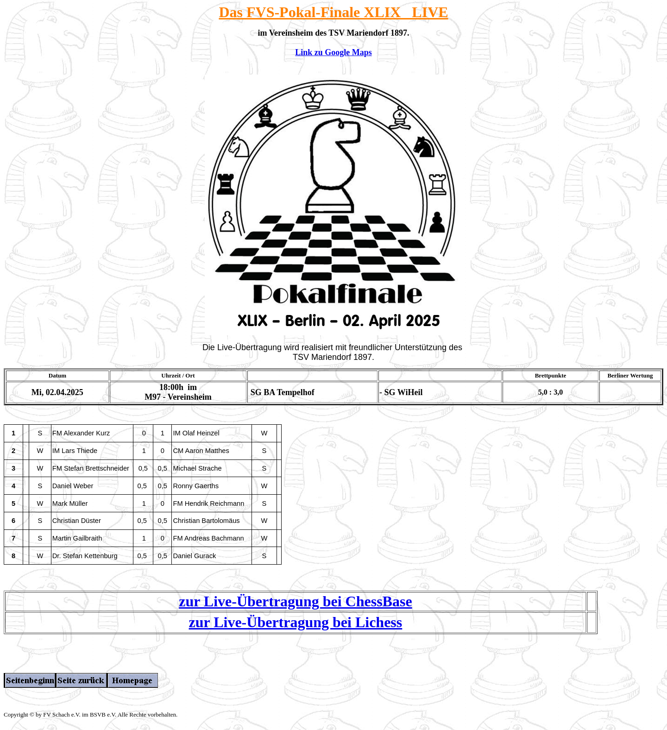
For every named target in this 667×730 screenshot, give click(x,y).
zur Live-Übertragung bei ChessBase (295, 605)
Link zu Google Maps (333, 52)
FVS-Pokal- (282, 12)
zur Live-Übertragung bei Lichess (296, 626)
